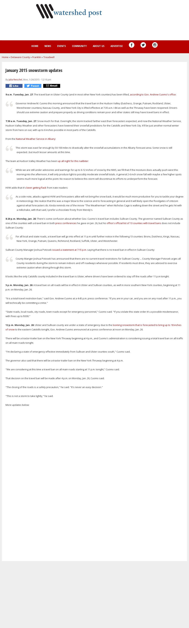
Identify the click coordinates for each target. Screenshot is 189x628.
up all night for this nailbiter (73, 161)
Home (34, 46)
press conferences (66, 223)
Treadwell (48, 57)
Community (79, 46)
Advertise (117, 46)
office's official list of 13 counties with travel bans (134, 223)
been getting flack (36, 187)
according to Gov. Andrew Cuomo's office (153, 94)
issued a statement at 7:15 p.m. (69, 249)
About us (98, 46)
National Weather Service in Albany (35, 139)
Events (61, 46)
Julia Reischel (15, 79)
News (47, 46)
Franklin (36, 57)
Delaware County (20, 57)
